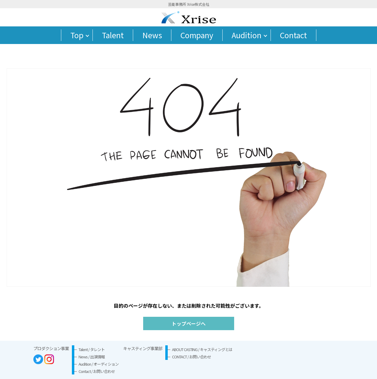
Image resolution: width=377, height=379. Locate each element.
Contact (293, 34)
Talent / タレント (92, 349)
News (152, 34)
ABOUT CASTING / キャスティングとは (202, 349)
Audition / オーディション (99, 364)
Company (196, 34)
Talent (113, 34)
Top (76, 34)
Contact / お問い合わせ (97, 371)
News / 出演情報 (92, 357)
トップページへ (189, 323)
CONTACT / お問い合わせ (191, 357)
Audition (246, 34)
